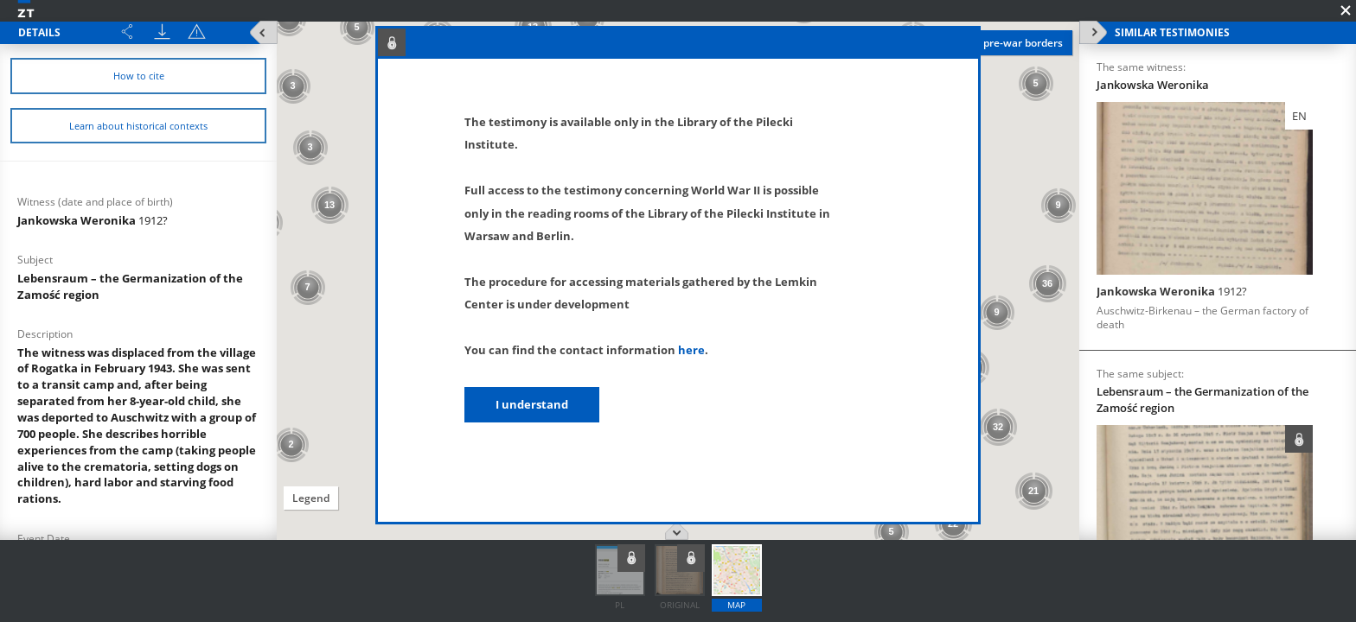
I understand (532, 404)
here (691, 350)
